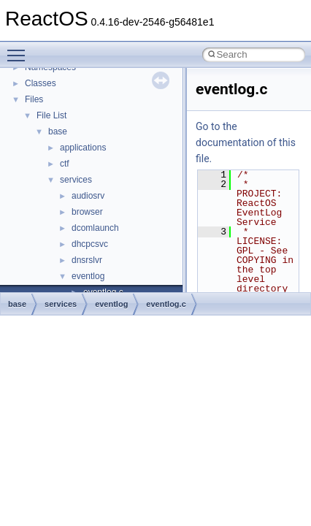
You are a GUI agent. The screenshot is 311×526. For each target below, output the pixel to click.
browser (87, 212)
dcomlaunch (95, 228)
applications (83, 147)
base (57, 131)
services (76, 180)
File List (51, 115)
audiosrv (88, 196)
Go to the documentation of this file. (246, 142)
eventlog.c (165, 304)
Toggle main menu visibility (19, 49)
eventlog (88, 276)
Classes (40, 83)
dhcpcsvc (90, 244)
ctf (64, 164)
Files (34, 99)
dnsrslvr (87, 260)
